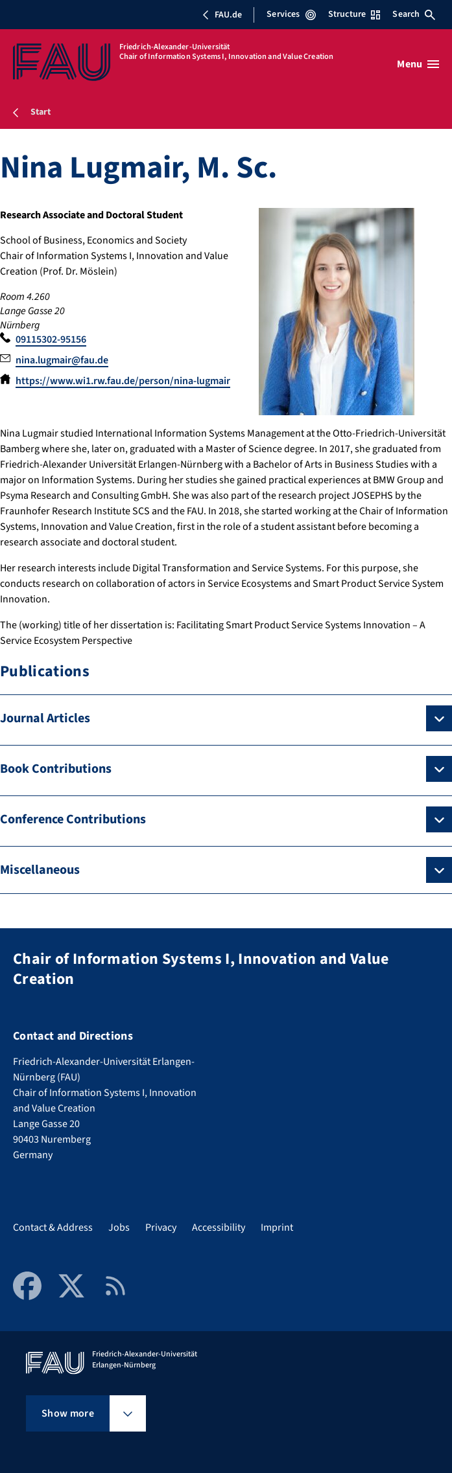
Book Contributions (56, 769)
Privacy (160, 1227)
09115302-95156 (51, 339)
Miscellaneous (40, 870)
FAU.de (222, 14)
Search (413, 14)
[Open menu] (418, 64)
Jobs (119, 1227)
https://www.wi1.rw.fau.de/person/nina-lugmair (123, 381)
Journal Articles (45, 718)
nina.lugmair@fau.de (62, 360)
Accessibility (218, 1227)
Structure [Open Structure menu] (354, 14)
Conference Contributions (73, 819)
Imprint (277, 1227)
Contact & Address (53, 1227)
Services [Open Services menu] (291, 14)
